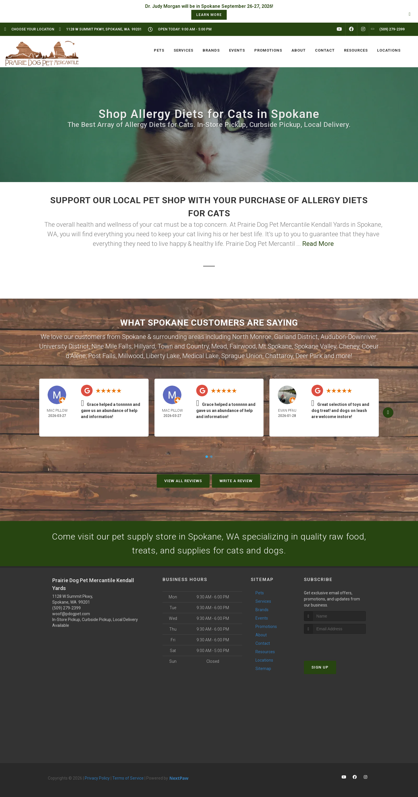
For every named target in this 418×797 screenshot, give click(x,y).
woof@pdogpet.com (71, 613)
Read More (318, 243)
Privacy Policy (97, 778)
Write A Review (236, 481)
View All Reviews (183, 481)
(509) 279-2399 (66, 608)
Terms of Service (128, 778)
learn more (209, 15)
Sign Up (320, 667)
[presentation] (335, 645)
